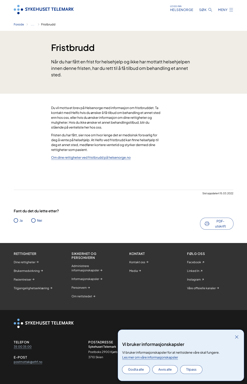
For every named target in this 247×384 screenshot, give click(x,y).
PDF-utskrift (220, 223)
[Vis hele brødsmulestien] (32, 24)
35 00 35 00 (23, 346)
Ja (21, 220)
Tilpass (191, 369)
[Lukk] (237, 337)
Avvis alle (165, 369)
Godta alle (136, 369)
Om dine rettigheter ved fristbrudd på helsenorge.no (91, 157)
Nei (39, 220)
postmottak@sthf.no (28, 362)
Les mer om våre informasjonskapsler (150, 357)
